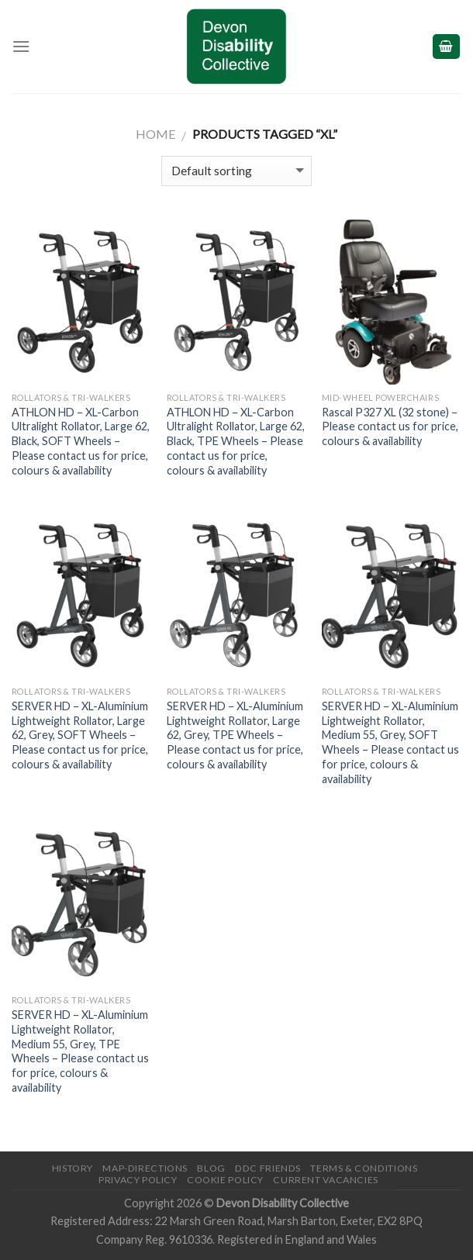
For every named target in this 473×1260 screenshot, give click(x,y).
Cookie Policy (225, 1180)
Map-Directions (145, 1168)
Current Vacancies (325, 1180)
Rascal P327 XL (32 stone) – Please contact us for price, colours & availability (390, 426)
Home (155, 133)
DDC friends (268, 1168)
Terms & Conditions (363, 1168)
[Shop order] (236, 171)
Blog (211, 1168)
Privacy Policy (138, 1180)
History (72, 1168)
